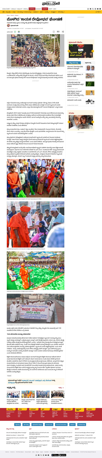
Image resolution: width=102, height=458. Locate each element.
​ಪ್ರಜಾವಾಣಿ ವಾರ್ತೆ (14, 25)
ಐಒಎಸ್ (31, 380)
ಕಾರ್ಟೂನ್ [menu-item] (19, 9)
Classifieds (46, 451)
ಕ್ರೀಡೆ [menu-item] (41, 12)
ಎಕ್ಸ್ (43, 380)
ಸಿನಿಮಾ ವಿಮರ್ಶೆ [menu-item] (6, 9)
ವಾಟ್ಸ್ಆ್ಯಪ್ (38, 380)
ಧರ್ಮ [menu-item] (54, 9)
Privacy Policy (52, 451)
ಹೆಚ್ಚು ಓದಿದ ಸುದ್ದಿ (10, 429)
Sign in (98, 11)
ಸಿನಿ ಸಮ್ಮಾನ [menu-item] (20, 12)
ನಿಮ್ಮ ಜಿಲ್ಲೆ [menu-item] (8, 12)
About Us (7, 451)
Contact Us (12, 451)
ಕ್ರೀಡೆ (30, 429)
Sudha (33, 451)
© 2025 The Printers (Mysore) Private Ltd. (88, 451)
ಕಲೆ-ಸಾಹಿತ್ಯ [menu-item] (60, 12)
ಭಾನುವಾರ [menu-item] (38, 9)
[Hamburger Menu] (4, 12)
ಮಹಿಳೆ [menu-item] (50, 9)
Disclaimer (68, 451)
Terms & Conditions (60, 451)
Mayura (37, 451)
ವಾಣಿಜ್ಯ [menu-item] (47, 12)
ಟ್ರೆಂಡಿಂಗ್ (77, 429)
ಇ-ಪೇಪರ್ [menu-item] (44, 9)
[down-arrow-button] (11, 12)
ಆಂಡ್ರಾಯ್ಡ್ (25, 380)
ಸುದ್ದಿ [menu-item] (14, 12)
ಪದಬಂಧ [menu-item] (13, 9)
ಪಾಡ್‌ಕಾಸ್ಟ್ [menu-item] (31, 9)
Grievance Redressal (75, 451)
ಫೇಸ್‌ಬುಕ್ (49, 380)
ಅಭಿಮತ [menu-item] (36, 12)
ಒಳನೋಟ (54, 429)
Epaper (41, 451)
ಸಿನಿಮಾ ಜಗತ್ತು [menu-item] (27, 12)
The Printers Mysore (20, 451)
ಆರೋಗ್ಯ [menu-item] (26, 9)
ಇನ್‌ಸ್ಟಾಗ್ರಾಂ (11, 382)
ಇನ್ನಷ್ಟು (61, 387)
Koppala (9, 375)
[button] (17, 424)
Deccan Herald (28, 451)
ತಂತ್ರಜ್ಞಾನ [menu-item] (53, 12)
